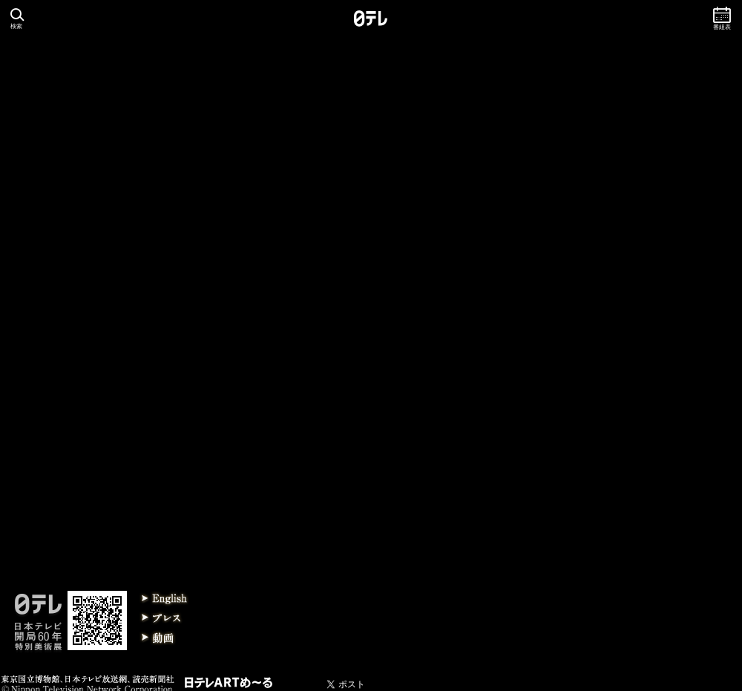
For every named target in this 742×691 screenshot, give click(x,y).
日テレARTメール (228, 682)
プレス (164, 618)
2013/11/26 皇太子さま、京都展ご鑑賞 (83, 422)
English (164, 599)
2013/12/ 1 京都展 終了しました (72, 407)
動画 (164, 637)
